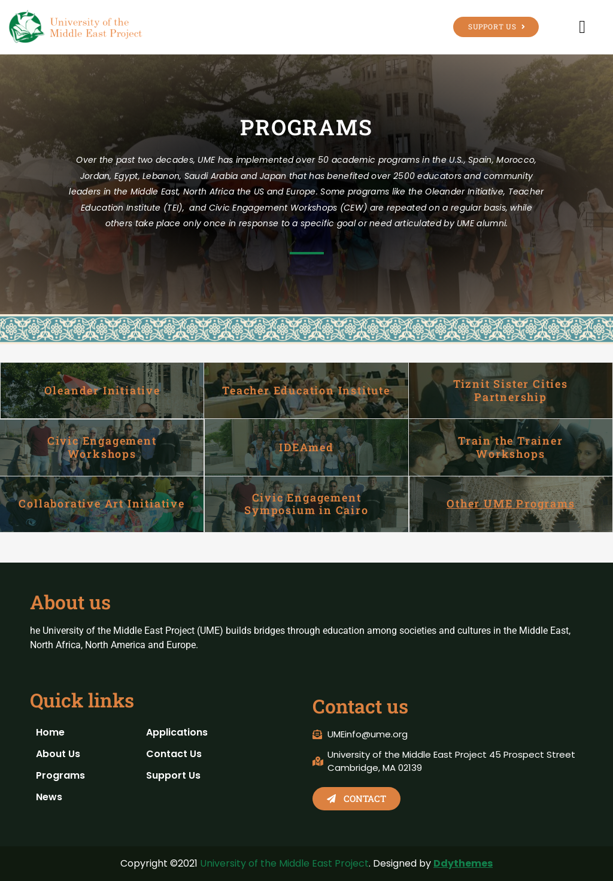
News (49, 797)
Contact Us (174, 754)
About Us (58, 754)
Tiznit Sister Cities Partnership (510, 390)
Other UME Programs (511, 503)
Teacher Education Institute (306, 390)
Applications (177, 732)
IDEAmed (306, 447)
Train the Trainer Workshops (510, 447)
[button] (582, 26)
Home (50, 732)
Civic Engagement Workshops (102, 447)
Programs (60, 775)
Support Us (173, 775)
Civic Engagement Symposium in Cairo (306, 504)
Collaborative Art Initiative (101, 503)
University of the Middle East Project (284, 863)
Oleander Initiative (102, 390)
